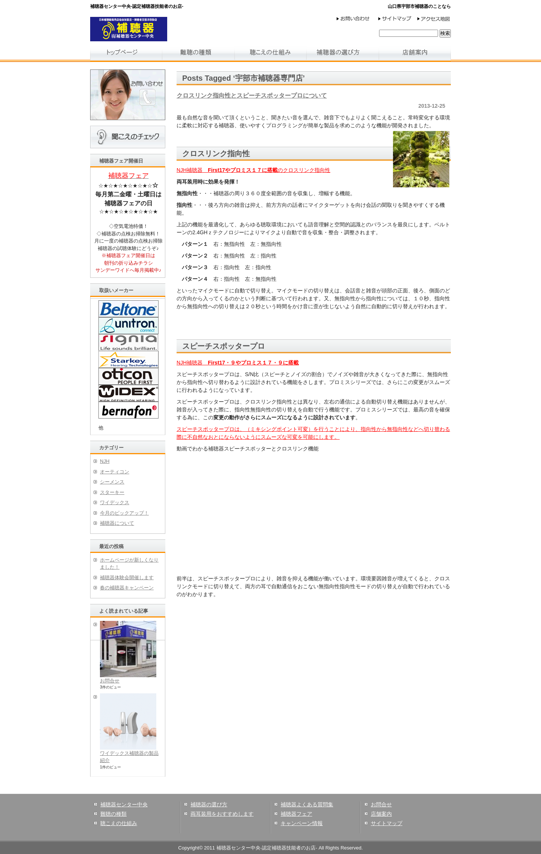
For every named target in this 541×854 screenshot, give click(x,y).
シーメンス (112, 482)
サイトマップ (386, 823)
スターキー (112, 492)
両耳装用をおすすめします (222, 814)
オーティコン (114, 471)
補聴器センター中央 (124, 804)
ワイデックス (114, 502)
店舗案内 (381, 814)
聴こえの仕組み (118, 823)
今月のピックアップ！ (124, 513)
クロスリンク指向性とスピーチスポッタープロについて (252, 95)
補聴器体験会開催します (127, 577)
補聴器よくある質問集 (307, 804)
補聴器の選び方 (208, 804)
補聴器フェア (296, 814)
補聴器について (117, 523)
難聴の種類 (113, 814)
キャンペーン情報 (302, 823)
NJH (104, 461)
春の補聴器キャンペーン (127, 587)
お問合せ (109, 681)
